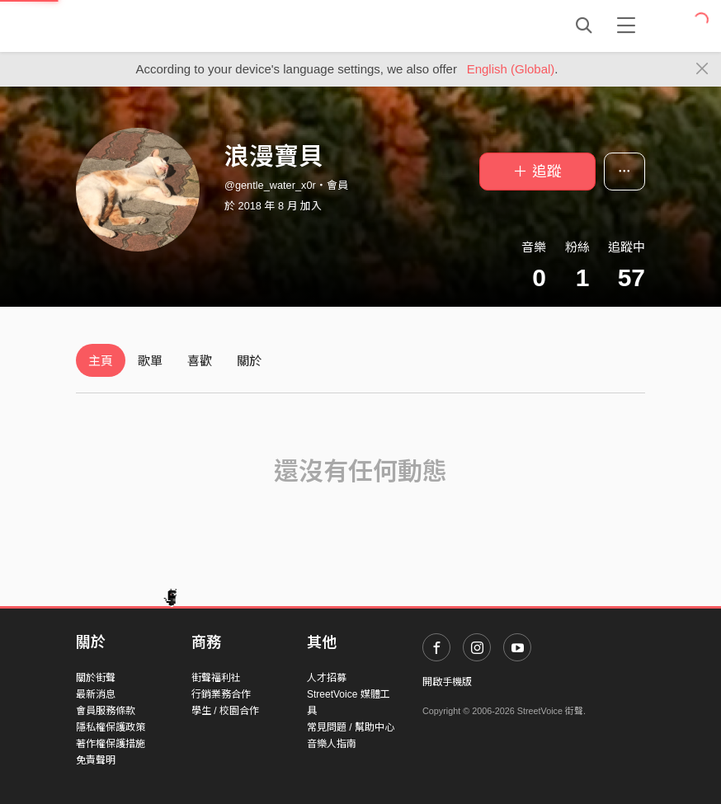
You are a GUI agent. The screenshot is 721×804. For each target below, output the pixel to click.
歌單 (150, 361)
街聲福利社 (216, 678)
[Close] (702, 69)
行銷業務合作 (221, 694)
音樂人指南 (331, 744)
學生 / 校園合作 (225, 711)
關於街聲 (95, 678)
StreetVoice (144, 25)
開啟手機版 (447, 682)
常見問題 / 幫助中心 (350, 727)
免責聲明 (95, 760)
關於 (249, 361)
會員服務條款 (105, 711)
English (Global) (511, 69)
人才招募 (326, 678)
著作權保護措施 (110, 744)
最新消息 (95, 694)
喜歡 (199, 361)
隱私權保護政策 (110, 727)
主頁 (100, 361)
